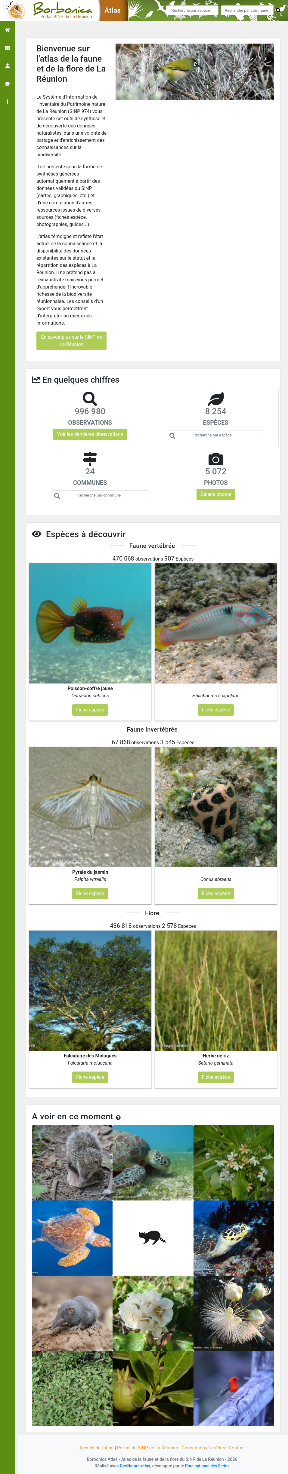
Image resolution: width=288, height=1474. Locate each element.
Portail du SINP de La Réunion (147, 1448)
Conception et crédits (205, 1448)
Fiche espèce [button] (90, 710)
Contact (240, 1448)
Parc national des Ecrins (208, 1466)
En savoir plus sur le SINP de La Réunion (71, 340)
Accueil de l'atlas (93, 1448)
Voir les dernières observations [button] (90, 434)
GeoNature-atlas (134, 1466)
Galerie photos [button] (215, 494)
